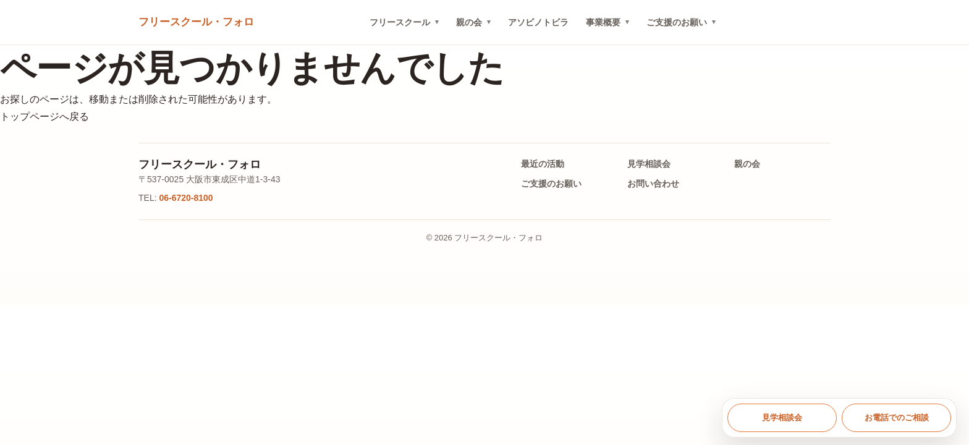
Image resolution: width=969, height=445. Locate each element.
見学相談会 (649, 164)
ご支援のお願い (676, 22)
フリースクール (400, 22)
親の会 (469, 22)
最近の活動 (542, 164)
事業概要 (603, 22)
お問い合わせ (653, 184)
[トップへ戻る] (196, 22)
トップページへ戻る (44, 116)
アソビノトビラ (538, 22)
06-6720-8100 (186, 198)
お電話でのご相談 (897, 417)
